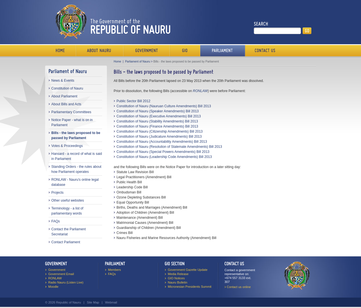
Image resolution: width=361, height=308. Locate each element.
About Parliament (64, 96)
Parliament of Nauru (137, 61)
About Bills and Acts (66, 104)
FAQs (55, 221)
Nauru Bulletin (177, 282)
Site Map (93, 302)
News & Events (62, 80)
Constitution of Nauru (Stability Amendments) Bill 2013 (157, 121)
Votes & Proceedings (67, 146)
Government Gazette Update (188, 269)
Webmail (111, 302)
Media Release (178, 274)
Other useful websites (67, 200)
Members (114, 269)
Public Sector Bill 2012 (133, 101)
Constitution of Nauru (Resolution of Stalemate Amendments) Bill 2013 (169, 147)
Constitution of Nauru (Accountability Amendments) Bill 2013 (161, 142)
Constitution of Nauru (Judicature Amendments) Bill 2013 (159, 137)
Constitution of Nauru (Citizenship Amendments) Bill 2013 (159, 131)
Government (147, 50)
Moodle (53, 286)
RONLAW (55, 278)
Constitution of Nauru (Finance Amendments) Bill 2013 (157, 126)
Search (261, 24)
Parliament (222, 50)
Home (60, 50)
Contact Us (263, 50)
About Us (100, 50)
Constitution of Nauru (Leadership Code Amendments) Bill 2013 (164, 157)
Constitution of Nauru (67, 88)
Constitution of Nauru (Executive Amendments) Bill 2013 (158, 116)
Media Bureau (185, 50)
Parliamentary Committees (71, 112)
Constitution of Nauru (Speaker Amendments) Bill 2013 (157, 111)
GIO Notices (176, 278)
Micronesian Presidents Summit (190, 286)
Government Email (61, 274)
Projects (57, 193)
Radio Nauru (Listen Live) (65, 282)
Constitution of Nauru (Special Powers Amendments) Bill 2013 (163, 152)
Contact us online (239, 287)
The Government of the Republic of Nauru (111, 21)
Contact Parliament (65, 242)
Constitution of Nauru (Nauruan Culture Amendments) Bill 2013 (163, 106)
